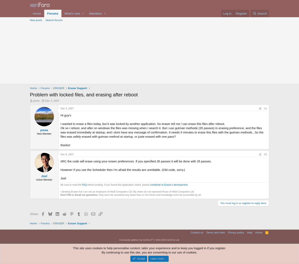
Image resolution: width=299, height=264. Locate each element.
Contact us (197, 232)
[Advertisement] (149, 53)
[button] (83, 13)
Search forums (54, 20)
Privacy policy (236, 232)
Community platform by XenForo (149, 240)
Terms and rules (215, 232)
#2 (265, 154)
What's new (72, 13)
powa (36, 100)
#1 (265, 108)
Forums (52, 13)
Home (37, 13)
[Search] (260, 13)
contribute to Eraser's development (169, 184)
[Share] (260, 108)
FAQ (84, 184)
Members (95, 13)
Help (249, 232)
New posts (36, 20)
